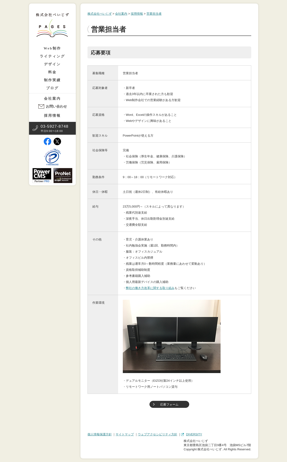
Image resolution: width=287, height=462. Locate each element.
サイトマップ (125, 434)
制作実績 (52, 80)
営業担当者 (154, 13)
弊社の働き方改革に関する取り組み (150, 288)
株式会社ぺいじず (99, 13)
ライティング (52, 56)
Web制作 (52, 48)
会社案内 (52, 98)
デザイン (52, 64)
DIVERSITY (194, 434)
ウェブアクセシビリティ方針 (157, 434)
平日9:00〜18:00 (55, 128)
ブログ (52, 88)
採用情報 (52, 115)
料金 (52, 72)
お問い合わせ (56, 106)
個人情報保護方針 (99, 434)
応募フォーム (169, 404)
